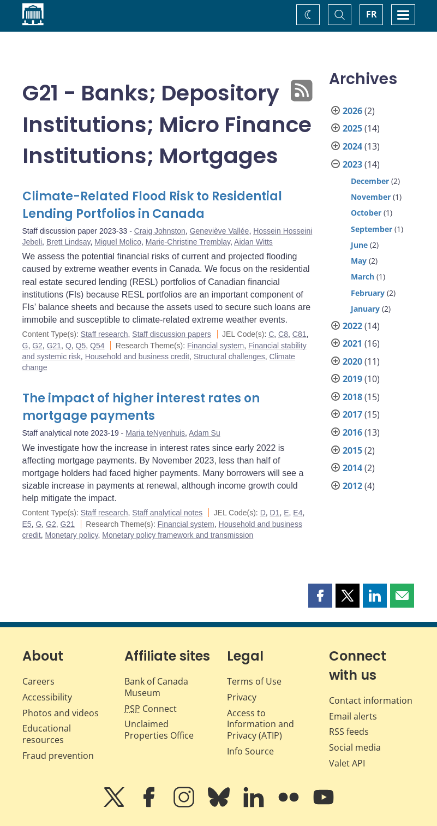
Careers (38, 681)
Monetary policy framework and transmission (177, 535)
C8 (283, 334)
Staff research (104, 334)
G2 (37, 345)
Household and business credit (137, 356)
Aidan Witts (253, 241)
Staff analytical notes (167, 512)
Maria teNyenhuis (155, 433)
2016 (352, 432)
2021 (352, 343)
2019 (352, 379)
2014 (352, 468)
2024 (352, 146)
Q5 (81, 345)
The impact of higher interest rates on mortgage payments (141, 407)
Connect (150, 709)
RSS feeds (349, 732)
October (366, 212)
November (371, 197)
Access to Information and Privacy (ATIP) (260, 724)
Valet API (347, 763)
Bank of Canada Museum (156, 687)
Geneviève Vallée (219, 231)
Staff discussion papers (171, 334)
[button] (320, 596)
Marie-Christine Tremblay (188, 241)
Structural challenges (229, 356)
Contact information (370, 700)
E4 (297, 512)
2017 (352, 414)
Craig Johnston (159, 231)
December (370, 181)
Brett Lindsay (68, 241)
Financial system (215, 345)
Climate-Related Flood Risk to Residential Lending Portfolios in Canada (152, 205)
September (371, 229)
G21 (54, 345)
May (359, 260)
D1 (275, 512)
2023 (352, 164)
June (359, 245)
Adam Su (204, 433)
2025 (352, 128)
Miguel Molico (117, 241)
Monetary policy (71, 535)
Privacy (241, 697)
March (362, 276)
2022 (352, 326)
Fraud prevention (58, 756)
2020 (352, 361)
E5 (27, 524)
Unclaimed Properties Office (159, 729)
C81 (299, 334)
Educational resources (46, 734)
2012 (352, 486)
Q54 (97, 345)
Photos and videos (60, 713)
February (368, 293)
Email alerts (353, 716)
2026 (352, 111)
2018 (352, 397)
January (365, 309)
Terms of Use (254, 681)
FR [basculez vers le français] (371, 14)
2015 (352, 450)
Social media (355, 747)
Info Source (250, 751)
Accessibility (47, 697)
